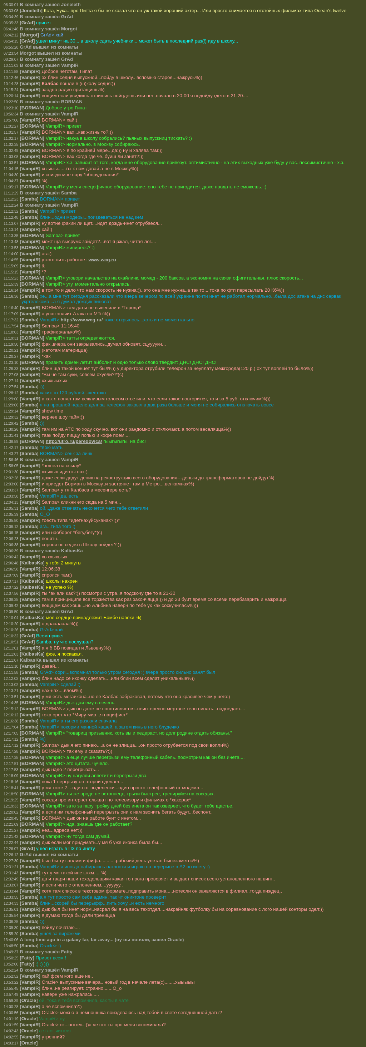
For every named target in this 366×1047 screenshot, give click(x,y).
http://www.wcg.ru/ (81, 319)
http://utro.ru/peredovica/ (74, 441)
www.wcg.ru (102, 259)
